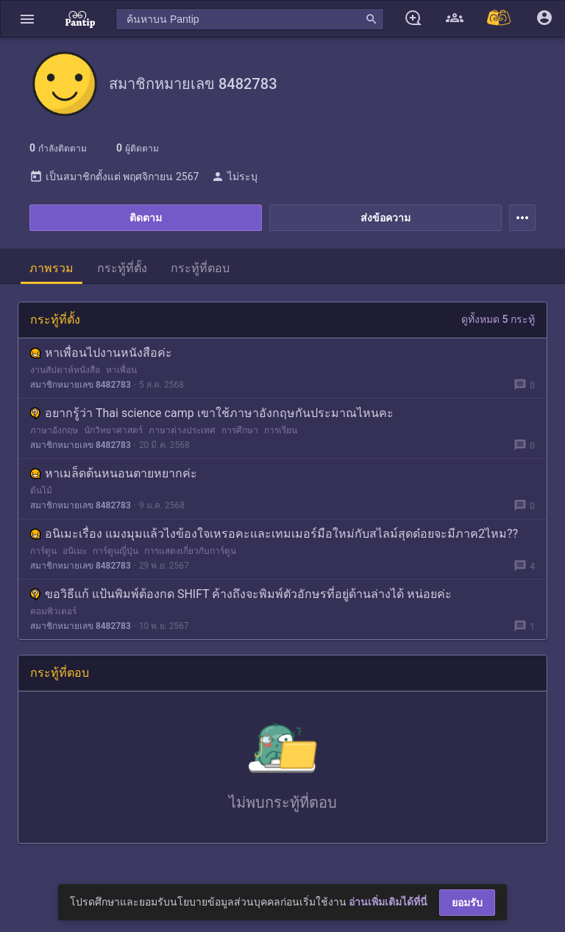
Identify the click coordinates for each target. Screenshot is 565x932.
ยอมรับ (467, 902)
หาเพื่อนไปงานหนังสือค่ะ (101, 353)
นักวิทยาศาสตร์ (113, 430)
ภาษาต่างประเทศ (182, 430)
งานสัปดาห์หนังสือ (65, 370)
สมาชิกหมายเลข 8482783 (80, 385)
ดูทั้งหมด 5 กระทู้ (498, 319)
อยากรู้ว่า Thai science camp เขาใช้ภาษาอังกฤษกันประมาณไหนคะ (212, 413)
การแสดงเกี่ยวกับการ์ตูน (190, 551)
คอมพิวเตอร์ (53, 611)
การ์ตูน (43, 551)
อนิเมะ (75, 551)
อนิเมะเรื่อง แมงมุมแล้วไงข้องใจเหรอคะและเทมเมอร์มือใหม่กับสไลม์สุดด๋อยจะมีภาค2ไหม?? (274, 534)
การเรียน (280, 430)
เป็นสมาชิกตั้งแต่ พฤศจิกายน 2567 (114, 176)
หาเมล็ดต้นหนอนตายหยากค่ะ (113, 473)
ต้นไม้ (41, 490)
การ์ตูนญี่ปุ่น (115, 551)
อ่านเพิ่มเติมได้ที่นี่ (388, 902)
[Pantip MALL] (499, 19)
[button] (27, 19)
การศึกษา (239, 430)
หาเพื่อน (121, 370)
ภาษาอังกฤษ (54, 430)
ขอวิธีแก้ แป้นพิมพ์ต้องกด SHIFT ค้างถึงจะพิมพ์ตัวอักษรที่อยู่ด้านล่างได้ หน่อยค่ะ (241, 594)
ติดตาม (145, 218)
